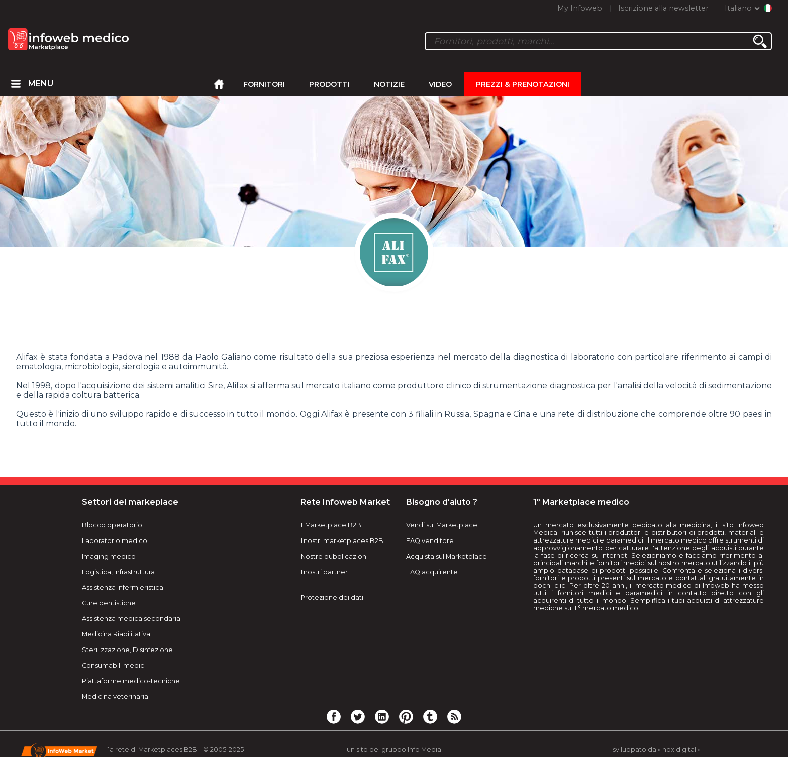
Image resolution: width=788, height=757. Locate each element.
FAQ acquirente (432, 572)
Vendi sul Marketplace (441, 525)
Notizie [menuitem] (389, 84)
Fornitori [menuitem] (264, 84)
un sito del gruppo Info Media (394, 749)
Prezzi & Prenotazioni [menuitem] (522, 84)
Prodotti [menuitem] (329, 84)
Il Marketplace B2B (331, 525)
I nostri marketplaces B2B (342, 541)
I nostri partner (324, 572)
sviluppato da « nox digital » (657, 749)
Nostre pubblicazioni (334, 556)
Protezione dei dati (332, 597)
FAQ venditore (430, 541)
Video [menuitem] (440, 84)
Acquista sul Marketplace (446, 556)
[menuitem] (16, 84)
